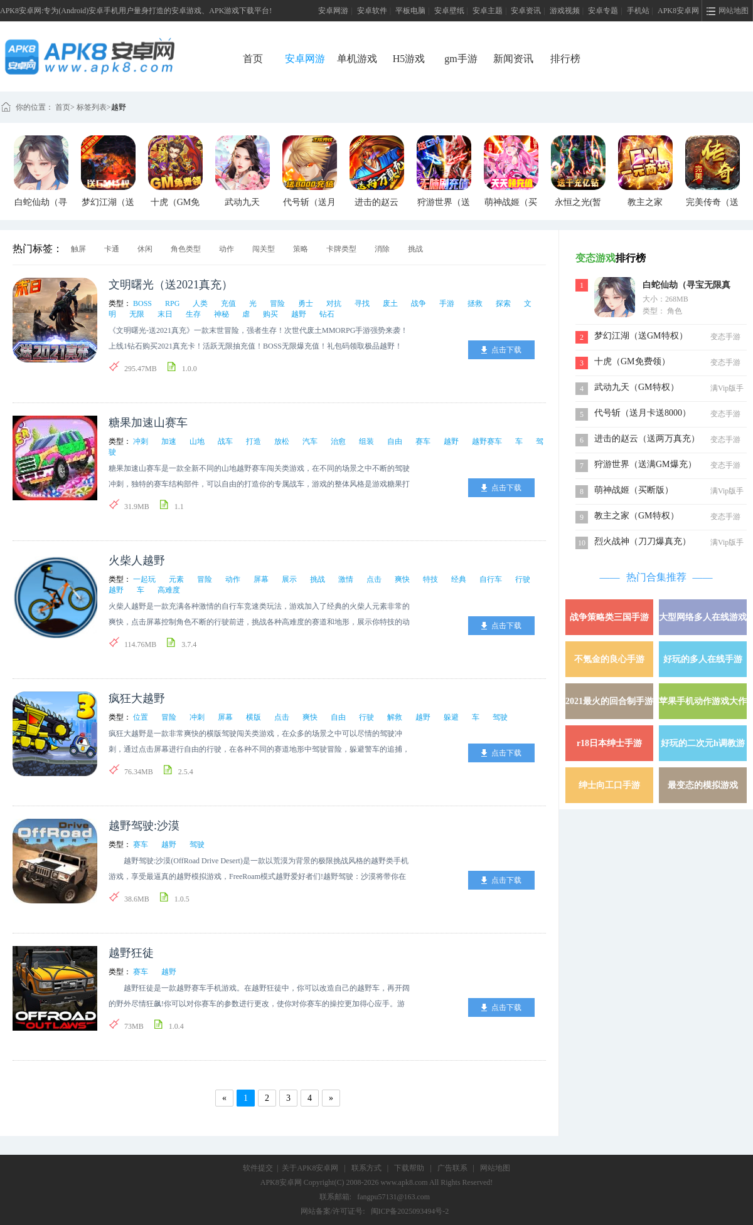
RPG (172, 303)
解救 (394, 717)
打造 (253, 441)
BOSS (142, 303)
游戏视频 (565, 10)
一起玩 (144, 579)
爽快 (402, 579)
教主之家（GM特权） (636, 515)
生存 (193, 314)
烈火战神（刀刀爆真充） (642, 541)
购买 (270, 314)
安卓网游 (333, 10)
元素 (176, 579)
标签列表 (92, 107)
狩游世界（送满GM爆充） (645, 464)
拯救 (475, 303)
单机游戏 (357, 58)
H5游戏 (409, 58)
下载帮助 (409, 1168)
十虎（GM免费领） (632, 361)
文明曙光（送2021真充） (171, 284)
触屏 (78, 248)
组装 (366, 441)
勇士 (305, 303)
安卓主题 (488, 10)
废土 (390, 303)
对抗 (333, 303)
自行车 (490, 579)
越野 (118, 107)
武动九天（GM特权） (636, 387)
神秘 (221, 314)
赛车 (422, 441)
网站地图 (495, 1168)
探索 (503, 303)
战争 (418, 303)
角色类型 (186, 248)
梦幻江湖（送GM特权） (641, 335)
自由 (394, 441)
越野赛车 (487, 441)
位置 (140, 717)
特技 (430, 579)
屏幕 (261, 579)
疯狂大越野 (137, 698)
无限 (136, 314)
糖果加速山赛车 (148, 422)
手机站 (638, 10)
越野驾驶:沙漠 (144, 825)
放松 (281, 441)
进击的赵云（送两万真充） (647, 438)
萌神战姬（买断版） (633, 490)
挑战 (415, 248)
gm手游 (460, 58)
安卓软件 (372, 10)
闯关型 (263, 248)
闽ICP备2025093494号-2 (410, 1211)
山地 (197, 441)
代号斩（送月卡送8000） (642, 413)
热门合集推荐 (656, 577)
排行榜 (565, 58)
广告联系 (452, 1168)
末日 (165, 314)
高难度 (169, 590)
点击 (374, 579)
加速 (168, 441)
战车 (225, 441)
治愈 (338, 441)
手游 (446, 303)
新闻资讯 (513, 58)
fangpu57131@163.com (393, 1196)
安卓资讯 (526, 10)
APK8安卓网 (678, 10)
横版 (253, 717)
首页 (253, 58)
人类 (200, 303)
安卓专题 (603, 10)
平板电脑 (410, 10)
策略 (300, 248)
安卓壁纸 (449, 10)
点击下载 (506, 349)
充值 (228, 303)
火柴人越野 (137, 560)
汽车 (310, 441)
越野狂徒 (131, 953)
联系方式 (366, 1168)
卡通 (111, 248)
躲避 (451, 717)
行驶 (522, 579)
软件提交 (258, 1168)
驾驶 (500, 717)
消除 (382, 248)
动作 (226, 248)
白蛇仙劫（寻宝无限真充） (686, 286)
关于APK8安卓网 (310, 1168)
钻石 (326, 314)
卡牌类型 (341, 248)
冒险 (277, 303)
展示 (289, 579)
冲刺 (140, 441)
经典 (458, 579)
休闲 (144, 248)
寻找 (362, 303)
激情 (345, 579)
